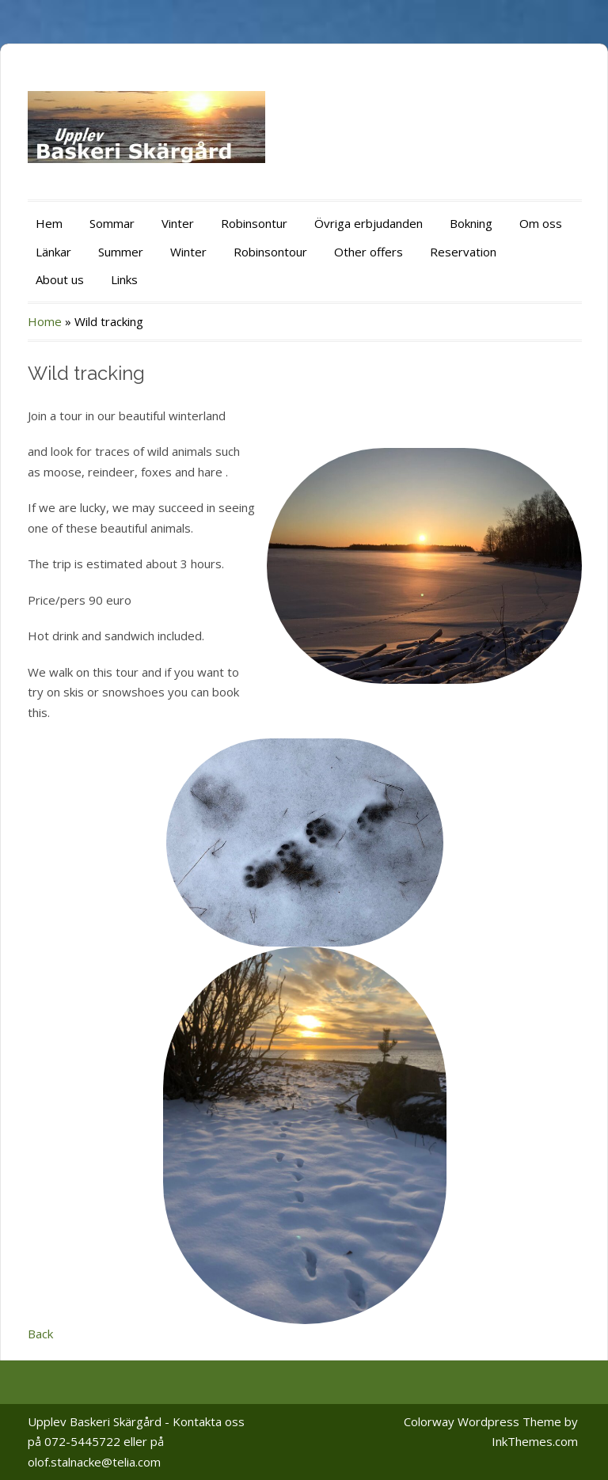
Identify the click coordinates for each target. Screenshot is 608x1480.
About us (60, 279)
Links (124, 279)
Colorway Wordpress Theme (482, 1421)
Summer (120, 252)
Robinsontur (254, 223)
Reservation (463, 252)
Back (40, 1333)
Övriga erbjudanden (368, 223)
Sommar (112, 223)
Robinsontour (270, 252)
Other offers (368, 252)
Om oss (540, 223)
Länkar (53, 252)
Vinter (178, 223)
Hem (49, 223)
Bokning (471, 223)
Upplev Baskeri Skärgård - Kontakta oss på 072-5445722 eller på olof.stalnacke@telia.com (136, 1442)
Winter (188, 252)
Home (45, 321)
